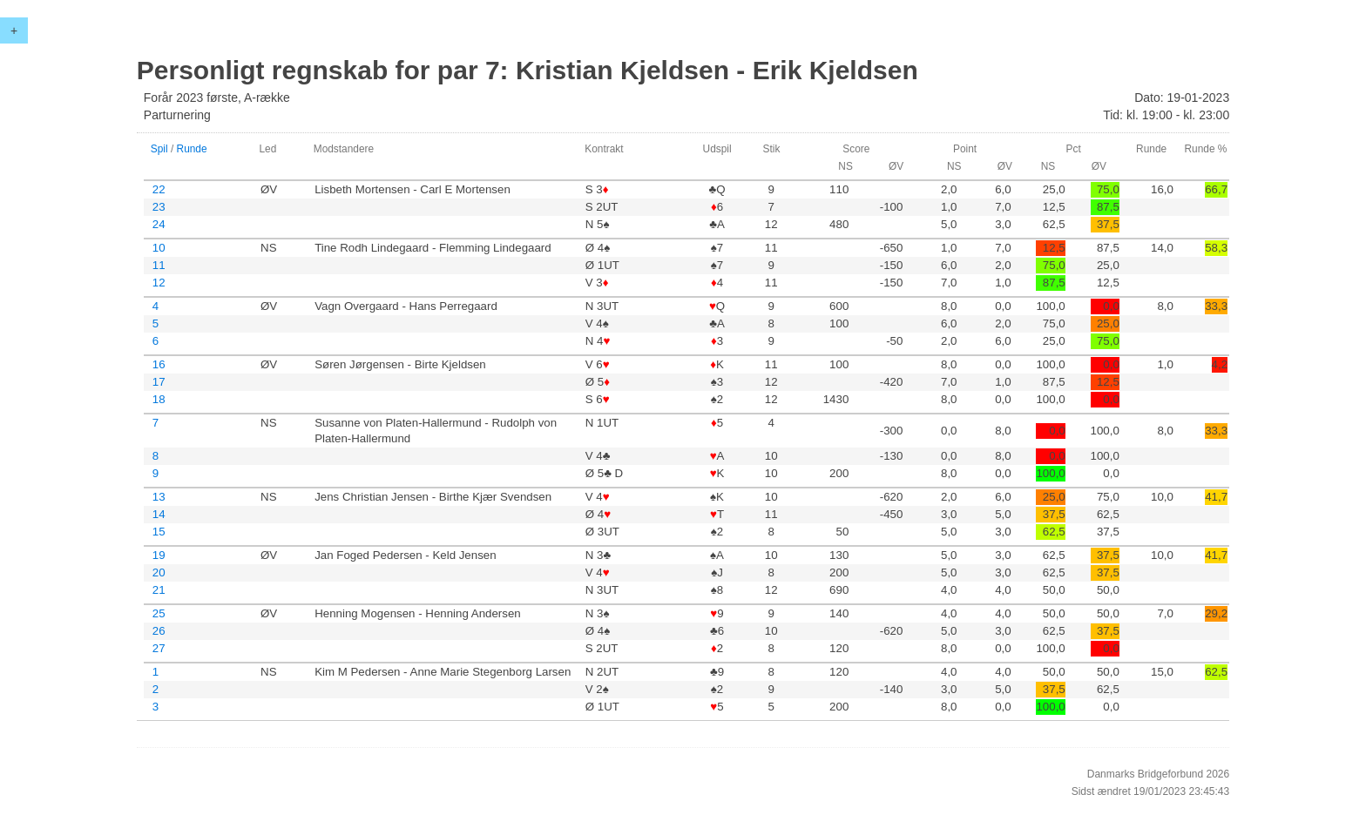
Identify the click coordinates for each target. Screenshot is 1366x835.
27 (159, 648)
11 (159, 265)
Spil (159, 149)
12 (159, 282)
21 (159, 589)
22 (159, 189)
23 (159, 206)
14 (159, 514)
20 (159, 572)
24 (159, 224)
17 (159, 381)
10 (159, 247)
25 (159, 613)
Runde (192, 149)
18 (159, 399)
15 (159, 531)
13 (159, 496)
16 (159, 364)
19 (159, 555)
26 (159, 630)
